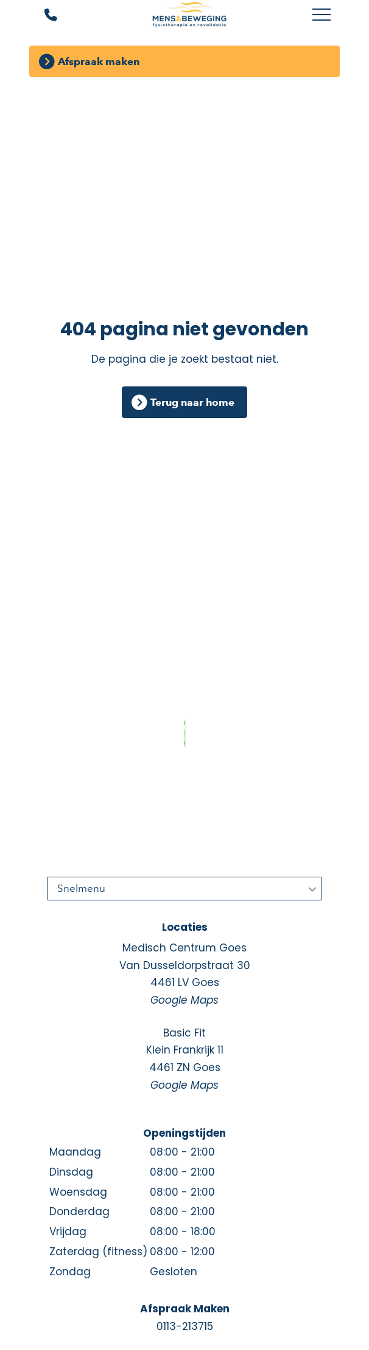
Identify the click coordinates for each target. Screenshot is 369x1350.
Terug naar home (192, 402)
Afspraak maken (98, 61)
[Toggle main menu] (321, 15)
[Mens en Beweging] (189, 15)
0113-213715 (184, 1326)
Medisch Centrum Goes (184, 975)
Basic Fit (184, 1060)
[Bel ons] (43, 15)
